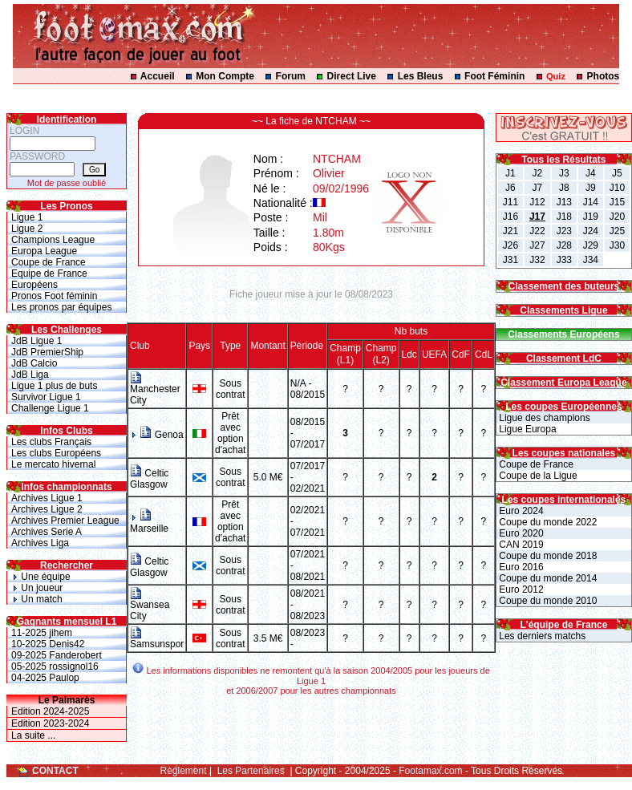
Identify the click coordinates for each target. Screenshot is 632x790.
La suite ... (33, 735)
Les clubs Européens (56, 453)
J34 (590, 259)
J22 (537, 231)
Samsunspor (157, 640)
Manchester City (155, 390)
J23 (564, 231)
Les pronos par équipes (61, 307)
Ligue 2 (27, 228)
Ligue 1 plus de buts (54, 385)
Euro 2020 (520, 533)
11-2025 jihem (41, 632)
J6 (510, 187)
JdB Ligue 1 (36, 340)
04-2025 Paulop (45, 677)
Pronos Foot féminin (54, 296)
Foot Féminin (494, 76)
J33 (564, 259)
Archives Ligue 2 (47, 509)
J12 (537, 202)
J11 (510, 202)
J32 (537, 259)
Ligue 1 (27, 217)
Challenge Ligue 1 (50, 408)
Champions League (53, 239)
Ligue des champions (543, 417)
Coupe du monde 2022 (546, 522)
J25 (617, 231)
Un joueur (37, 588)
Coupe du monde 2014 (546, 578)
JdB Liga (30, 374)
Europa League (44, 251)
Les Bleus (421, 76)
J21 (510, 231)
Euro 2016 (520, 567)
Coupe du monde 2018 (546, 555)
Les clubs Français (51, 442)
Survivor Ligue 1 (46, 397)
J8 (564, 187)
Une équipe (41, 576)
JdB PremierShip (47, 352)
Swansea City (149, 606)
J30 (617, 245)
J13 (564, 202)
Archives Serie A (46, 531)
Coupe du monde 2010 (546, 600)
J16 (510, 216)
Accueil (157, 76)
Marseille (149, 523)
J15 (617, 202)
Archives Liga (40, 543)
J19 (590, 216)
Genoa (161, 434)
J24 (590, 231)
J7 (538, 187)
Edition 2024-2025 (50, 711)
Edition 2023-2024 (50, 723)
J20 (617, 216)
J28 (564, 245)
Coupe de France (48, 262)
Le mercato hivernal (53, 464)
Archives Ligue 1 (47, 498)
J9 (590, 187)
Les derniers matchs (540, 636)
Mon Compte (225, 76)
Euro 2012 (520, 589)
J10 (617, 187)
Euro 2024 (520, 511)
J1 (510, 173)
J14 (590, 202)
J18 (564, 216)
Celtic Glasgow (149, 479)
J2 (538, 173)
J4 (590, 173)
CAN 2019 (520, 544)
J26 (510, 245)
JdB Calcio (34, 363)
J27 (537, 245)
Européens (34, 284)
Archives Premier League (65, 520)
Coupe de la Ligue (536, 475)
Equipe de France (49, 273)
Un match (37, 599)
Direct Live (351, 76)
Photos (603, 76)
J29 (590, 245)
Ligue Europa (526, 429)
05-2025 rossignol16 (55, 666)
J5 (617, 173)
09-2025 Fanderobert (56, 655)
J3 (564, 173)
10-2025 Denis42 (47, 644)
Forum (291, 76)
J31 (510, 259)
